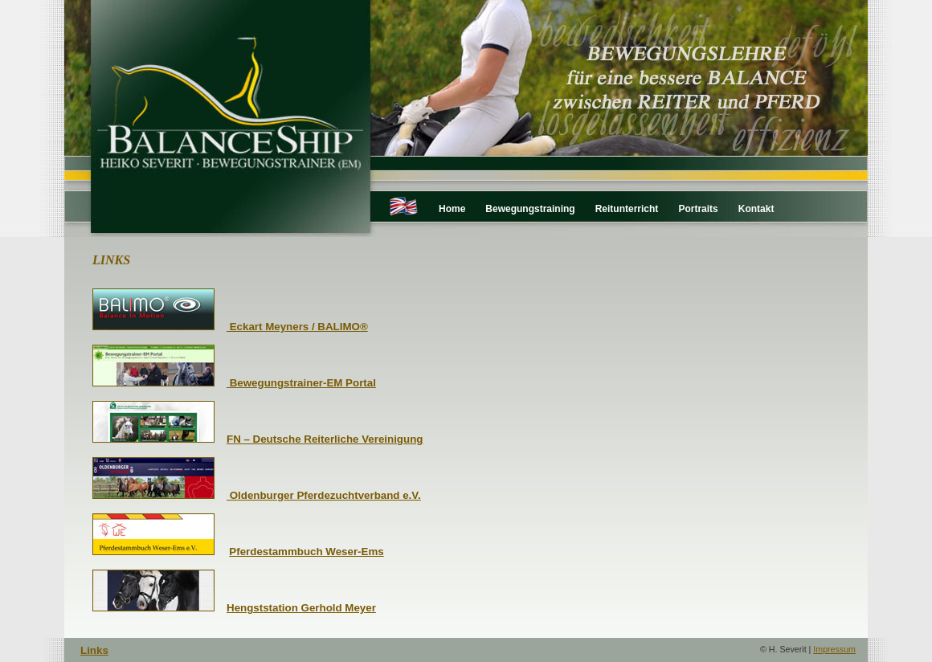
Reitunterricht (627, 209)
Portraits (697, 209)
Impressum (834, 649)
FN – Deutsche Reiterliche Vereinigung (325, 439)
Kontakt (756, 209)
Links (94, 650)
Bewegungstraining (529, 209)
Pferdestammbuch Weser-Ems (306, 552)
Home (452, 209)
